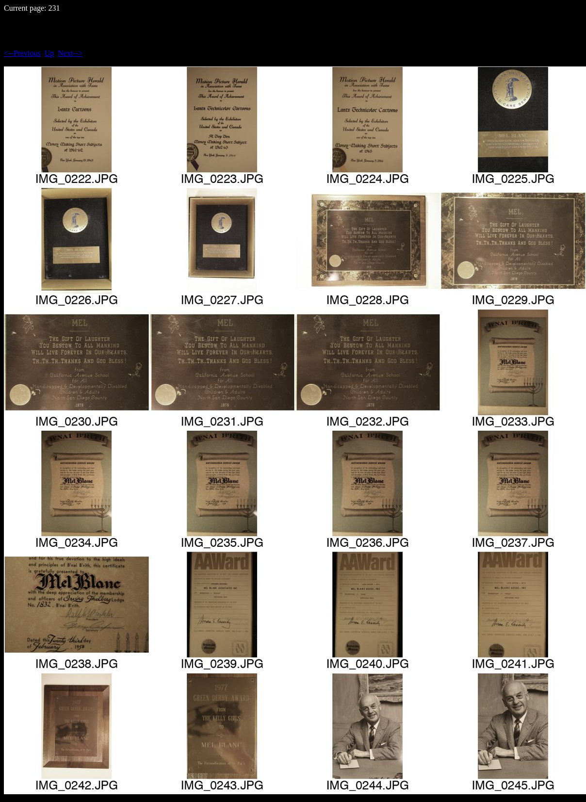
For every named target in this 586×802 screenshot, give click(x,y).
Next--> (70, 53)
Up (49, 53)
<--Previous (22, 53)
